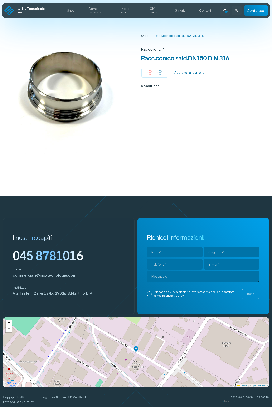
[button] (136, 349)
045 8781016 (48, 255)
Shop (71, 10)
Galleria (180, 10)
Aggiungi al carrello (189, 72)
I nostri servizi (125, 10)
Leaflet (242, 385)
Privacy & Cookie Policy (18, 402)
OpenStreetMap (260, 385)
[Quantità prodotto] (155, 73)
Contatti (205, 10)
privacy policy (174, 295)
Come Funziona (94, 10)
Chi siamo (154, 10)
